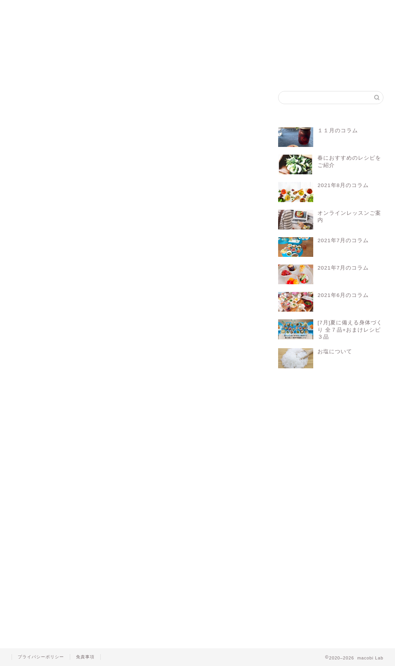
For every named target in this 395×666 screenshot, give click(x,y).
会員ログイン (229, 13)
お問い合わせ (277, 13)
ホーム (32, 9)
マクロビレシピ (137, 392)
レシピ (207, 392)
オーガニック (69, 392)
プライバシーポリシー (41, 656)
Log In (209, 362)
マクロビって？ (82, 13)
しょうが (35, 130)
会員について (86, 370)
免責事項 (85, 656)
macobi (37, 392)
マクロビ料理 (176, 392)
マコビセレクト (180, 13)
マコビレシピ (132, 13)
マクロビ (102, 392)
